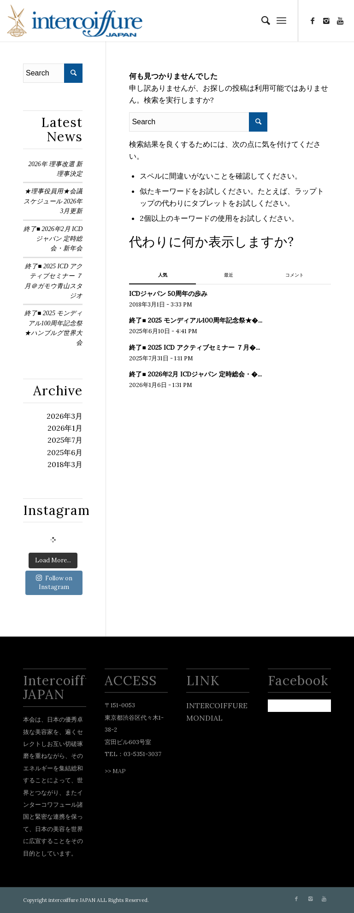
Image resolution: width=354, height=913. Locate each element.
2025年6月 (65, 452)
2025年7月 (65, 440)
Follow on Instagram (54, 582)
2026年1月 (65, 428)
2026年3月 (65, 416)
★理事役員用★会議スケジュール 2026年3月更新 (53, 201)
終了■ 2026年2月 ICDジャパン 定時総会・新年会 (53, 238)
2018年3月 (65, 464)
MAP (119, 771)
